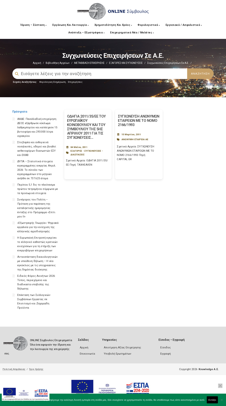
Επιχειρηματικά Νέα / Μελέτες (132, 32)
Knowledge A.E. (209, 369)
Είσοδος (165, 347)
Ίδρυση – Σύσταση (33, 25)
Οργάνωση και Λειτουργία (70, 25)
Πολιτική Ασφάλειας (14, 369)
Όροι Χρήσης (36, 369)
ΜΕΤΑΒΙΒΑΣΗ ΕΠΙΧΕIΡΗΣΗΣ (89, 63)
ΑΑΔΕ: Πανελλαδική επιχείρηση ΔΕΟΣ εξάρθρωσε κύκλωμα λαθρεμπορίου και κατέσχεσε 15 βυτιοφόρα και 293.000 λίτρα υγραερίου (37, 127)
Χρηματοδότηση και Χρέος (113, 25)
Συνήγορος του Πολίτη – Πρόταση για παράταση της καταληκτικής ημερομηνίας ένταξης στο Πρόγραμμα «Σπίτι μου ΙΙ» (36, 208)
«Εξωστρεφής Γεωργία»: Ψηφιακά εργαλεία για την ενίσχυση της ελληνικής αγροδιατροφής (38, 227)
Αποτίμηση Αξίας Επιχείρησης (122, 347)
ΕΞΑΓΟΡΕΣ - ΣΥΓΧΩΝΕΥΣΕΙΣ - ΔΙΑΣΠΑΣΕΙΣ (86, 153)
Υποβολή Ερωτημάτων (117, 353)
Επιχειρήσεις (75, 82)
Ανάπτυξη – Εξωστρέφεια (86, 32)
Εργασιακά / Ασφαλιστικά (184, 25)
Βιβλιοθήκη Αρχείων (58, 63)
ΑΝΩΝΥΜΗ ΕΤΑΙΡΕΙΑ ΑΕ (134, 139)
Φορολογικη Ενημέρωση (52, 82)
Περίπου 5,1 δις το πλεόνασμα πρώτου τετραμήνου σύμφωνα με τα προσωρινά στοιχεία (37, 189)
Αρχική (37, 63)
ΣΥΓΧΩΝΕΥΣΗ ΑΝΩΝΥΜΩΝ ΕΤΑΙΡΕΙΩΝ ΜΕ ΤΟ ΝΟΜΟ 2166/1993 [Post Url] (138, 120)
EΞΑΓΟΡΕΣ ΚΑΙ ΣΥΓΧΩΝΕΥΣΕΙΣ (126, 63)
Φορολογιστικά (149, 25)
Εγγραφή (165, 353)
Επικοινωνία (87, 353)
